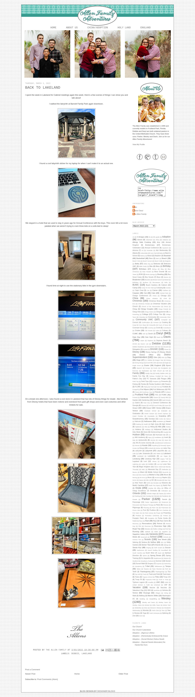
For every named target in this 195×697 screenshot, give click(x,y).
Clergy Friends (163, 311)
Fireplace (155, 384)
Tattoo (138, 571)
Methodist (165, 472)
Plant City (155, 510)
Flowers (168, 386)
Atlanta (135, 255)
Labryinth (138, 453)
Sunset (168, 563)
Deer (158, 349)
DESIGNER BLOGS (106, 692)
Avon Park (153, 255)
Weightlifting (153, 601)
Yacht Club (155, 613)
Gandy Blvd (164, 400)
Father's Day (137, 381)
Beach (164, 261)
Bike (150, 269)
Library (154, 464)
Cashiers (165, 293)
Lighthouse (164, 464)
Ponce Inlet (136, 512)
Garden (135, 402)
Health (146, 426)
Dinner (166, 352)
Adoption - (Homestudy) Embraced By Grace (150, 638)
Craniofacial (167, 330)
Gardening (145, 402)
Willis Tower (156, 607)
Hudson (136, 437)
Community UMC (144, 322)
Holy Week (136, 434)
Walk (134, 598)
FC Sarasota (151, 381)
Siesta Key (137, 550)
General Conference (160, 405)
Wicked (147, 607)
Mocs (134, 477)
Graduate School (150, 413)
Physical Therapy (147, 507)
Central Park (164, 295)
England (145, 28)
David (158, 339)
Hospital (165, 434)
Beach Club (136, 263)
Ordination (164, 493)
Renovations (147, 526)
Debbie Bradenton (138, 349)
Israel (166, 440)
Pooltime (153, 512)
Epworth (139, 370)
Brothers (145, 285)
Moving (135, 480)
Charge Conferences (140, 298)
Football (165, 389)
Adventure (149, 242)
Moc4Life (165, 474)
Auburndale (144, 255)
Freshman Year (147, 394)
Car (148, 293)
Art (142, 253)
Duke (160, 365)
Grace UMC (137, 410)
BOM (141, 277)
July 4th (135, 445)
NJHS (148, 485)
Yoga (144, 615)
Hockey (168, 429)
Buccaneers (156, 285)
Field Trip (135, 384)
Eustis (155, 370)
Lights (143, 466)
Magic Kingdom (144, 469)
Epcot (168, 368)
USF (165, 587)
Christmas (137, 303)
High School (166, 426)
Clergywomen (161, 314)
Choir (165, 301)
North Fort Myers (154, 488)
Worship (146, 613)
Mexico (135, 474)
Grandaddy (150, 418)
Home (53, 28)
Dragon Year (159, 362)
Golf (150, 408)
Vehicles (165, 593)
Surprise (158, 566)
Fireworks (164, 384)
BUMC (136, 287)
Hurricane (148, 437)
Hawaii (168, 424)
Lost (158, 466)
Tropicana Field (150, 582)
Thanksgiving (145, 574)
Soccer (168, 550)
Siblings (165, 547)
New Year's (139, 485)
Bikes (158, 269)
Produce (138, 518)
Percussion (136, 507)
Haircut (168, 421)
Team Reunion (157, 571)
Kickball (150, 450)
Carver (155, 293)
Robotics (147, 531)
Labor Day (167, 450)
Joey (159, 442)
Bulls (166, 285)
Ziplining (165, 615)
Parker (146, 501)
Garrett (155, 402)
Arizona (135, 253)
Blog (162, 271)
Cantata (168, 290)
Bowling (160, 277)
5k (149, 239)
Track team (167, 576)
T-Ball (147, 569)
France (137, 394)
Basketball (140, 261)
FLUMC (138, 389)
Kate (135, 209)
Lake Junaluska (144, 456)
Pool (144, 512)
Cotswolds (152, 327)
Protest (165, 518)
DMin (155, 360)
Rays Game (164, 523)
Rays (155, 523)
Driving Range (139, 365)
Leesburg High (150, 461)
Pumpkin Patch (138, 521)
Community (152, 319)
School (153, 539)
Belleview (157, 266)
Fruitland (168, 394)
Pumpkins (151, 521)
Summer (159, 563)
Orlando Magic (151, 496)
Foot (158, 389)
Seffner (153, 545)
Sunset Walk (140, 566)
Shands (158, 547)
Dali (144, 336)
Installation (157, 440)
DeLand (165, 349)
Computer (164, 322)
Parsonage (136, 504)
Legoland (136, 464)
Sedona (144, 545)
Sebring (135, 545)
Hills (159, 429)
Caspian (136, 295)
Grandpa (152, 421)
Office (159, 490)
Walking (142, 598)
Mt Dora (142, 480)
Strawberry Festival (147, 563)
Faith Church (157, 373)
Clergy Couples (147, 311)
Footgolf (135, 392)
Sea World (162, 542)
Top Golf (137, 576)
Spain (159, 555)
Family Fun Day (139, 378)
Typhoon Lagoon (139, 585)
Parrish (164, 502)
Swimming (167, 566)
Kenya (142, 450)
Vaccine (152, 590)
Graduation (136, 416)
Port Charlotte (163, 512)
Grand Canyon (149, 416)
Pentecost (165, 504)
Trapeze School (147, 579)
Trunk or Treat (163, 582)
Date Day (136, 339)
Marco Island (158, 469)
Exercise (135, 373)
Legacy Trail (164, 461)
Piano (158, 507)
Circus (166, 309)
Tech (166, 571)
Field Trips (145, 384)
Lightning (135, 466)
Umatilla (150, 585)
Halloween (148, 424)
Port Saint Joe (137, 515)
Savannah (144, 539)
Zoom (141, 618)
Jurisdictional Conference (163, 445)
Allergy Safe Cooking (142, 245)
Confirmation (146, 325)
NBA (147, 482)
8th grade (156, 239)
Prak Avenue (149, 515)
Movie (166, 477)
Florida (143, 386)
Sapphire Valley (139, 536)
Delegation (136, 352)
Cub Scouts (148, 333)
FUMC (164, 397)
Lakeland (87, 654)
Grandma (162, 418)
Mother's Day (154, 477)
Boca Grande (159, 274)
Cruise (137, 333)
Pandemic (165, 498)
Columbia (142, 319)
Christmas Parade (144, 306)
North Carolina (138, 488)
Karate (144, 448)
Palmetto (156, 498)
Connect (156, 325)
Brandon (147, 282)
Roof (166, 531)
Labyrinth (148, 453)
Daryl (159, 335)
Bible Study (143, 269)
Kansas (137, 448)
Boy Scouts (149, 279)
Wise (145, 610)
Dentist (145, 352)
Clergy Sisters (149, 314)
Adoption (166, 239)
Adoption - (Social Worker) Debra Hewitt (148, 641)
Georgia (135, 408)
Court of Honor (163, 327)
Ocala (138, 490)
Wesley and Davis (148, 605)
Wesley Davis (163, 605)
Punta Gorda (163, 521)
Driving (168, 362)
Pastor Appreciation (151, 504)
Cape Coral (139, 293)
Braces (166, 279)
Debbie (75, 654)
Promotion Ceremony (152, 518)
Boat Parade (146, 274)
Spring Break (155, 558)
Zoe (134, 618)
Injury (150, 440)
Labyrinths (160, 453)
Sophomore (140, 552)
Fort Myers (144, 392)
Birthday (167, 268)
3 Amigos (140, 239)
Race (141, 523)
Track (144, 576)
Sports (145, 558)
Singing (148, 550)
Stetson (166, 561)
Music (150, 480)
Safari (156, 534)
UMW (166, 585)
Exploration (145, 373)
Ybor (163, 613)
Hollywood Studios (161, 432)
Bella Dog (147, 266)
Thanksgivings (160, 574)
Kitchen (158, 450)
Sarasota (153, 536)
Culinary (165, 333)
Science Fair (137, 542)
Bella (137, 266)
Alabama (165, 242)
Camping (159, 290)
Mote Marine (143, 477)
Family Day (149, 376)
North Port (167, 488)
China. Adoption (152, 301)
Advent (139, 242)
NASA (134, 482)
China (135, 300)
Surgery (150, 566)
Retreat (159, 526)
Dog (169, 360)
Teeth (134, 574)
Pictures (165, 507)
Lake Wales (157, 456)
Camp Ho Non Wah (148, 290)
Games (155, 400)
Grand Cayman (163, 416)
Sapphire (165, 534)
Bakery (142, 258)
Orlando (136, 495)
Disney (136, 354)
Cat (145, 295)
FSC (156, 397)
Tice (169, 574)
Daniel (150, 336)
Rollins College (158, 531)
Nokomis (165, 485)
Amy (158, 245)
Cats (153, 295)
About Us (72, 28)
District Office (146, 357)
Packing (137, 498)
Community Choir (165, 319)
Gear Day (146, 405)
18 (133, 239)
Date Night (149, 339)
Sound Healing (153, 552)
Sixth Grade (158, 550)
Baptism (158, 258)
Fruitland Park (142, 397)
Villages (157, 595)
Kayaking (155, 448)
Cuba (157, 333)
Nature (141, 482)
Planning (146, 510)
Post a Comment (32, 670)
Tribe (157, 579)
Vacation (137, 590)
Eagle (166, 365)
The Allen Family (57, 651)
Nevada (159, 482)
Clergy (135, 311)
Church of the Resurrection (151, 309)
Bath (157, 261)
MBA (143, 472)
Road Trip (136, 531)
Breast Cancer (157, 282)
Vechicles (157, 593)
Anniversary (150, 247)
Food (152, 389)
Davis (167, 339)
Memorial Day (153, 472)
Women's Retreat (155, 610)
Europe (147, 370)
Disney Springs (151, 354)
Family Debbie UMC (161, 376)
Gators (137, 405)
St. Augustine (146, 561)
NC (153, 482)
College (145, 317)
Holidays (148, 432)
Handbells (160, 424)
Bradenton (137, 282)
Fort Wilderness (159, 392)
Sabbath (147, 534)
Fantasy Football (155, 378)
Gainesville (144, 400)
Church (135, 309)
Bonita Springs (150, 277)
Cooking (165, 325)
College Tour (157, 317)
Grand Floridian (138, 418)
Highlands (138, 429)
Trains (137, 579)
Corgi (134, 327)
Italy (134, 442)
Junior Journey (146, 445)
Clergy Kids (137, 314)
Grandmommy (138, 421)
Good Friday (158, 408)
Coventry (150, 330)
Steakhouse (157, 561)
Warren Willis (152, 598)
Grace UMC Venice (154, 410)
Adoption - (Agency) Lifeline (143, 635)
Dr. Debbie (148, 362)
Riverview (148, 528)
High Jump (155, 426)
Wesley (166, 600)
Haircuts (138, 424)
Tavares (146, 571)
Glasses (143, 408)
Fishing (135, 386)
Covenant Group (138, 330)
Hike (145, 429)
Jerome (152, 442)
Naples (164, 480)
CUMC (135, 336)
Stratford (135, 563)
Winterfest (138, 610)
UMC (158, 585)
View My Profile (139, 145)
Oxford (168, 496)
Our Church (137, 629)
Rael (147, 523)
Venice (135, 595)
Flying (146, 389)
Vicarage (146, 595)
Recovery (135, 526)
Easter (146, 368)
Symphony (138, 569)
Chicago (164, 298)
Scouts (147, 542)
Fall (167, 373)
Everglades (164, 370)
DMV (163, 360)
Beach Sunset (147, 263)
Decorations (151, 349)
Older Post (123, 674)
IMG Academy (140, 440)
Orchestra (153, 493)
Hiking (152, 429)
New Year (168, 482)
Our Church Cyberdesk (142, 632)
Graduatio (164, 413)
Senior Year (146, 547)
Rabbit (135, 523)
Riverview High (160, 528)
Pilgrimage (136, 510)
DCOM (135, 346)
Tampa (168, 569)
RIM (139, 528)
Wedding (142, 601)
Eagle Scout (137, 368)
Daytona (150, 343)
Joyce (166, 442)
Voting (166, 595)
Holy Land (124, 28)
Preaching (167, 515)
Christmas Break (155, 303)
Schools (165, 539)
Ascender (149, 253)
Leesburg (136, 461)
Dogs (138, 362)
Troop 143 (167, 579)
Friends (158, 394)
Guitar (161, 421)
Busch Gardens (152, 287)
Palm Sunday (146, 498)
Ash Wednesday (162, 253)
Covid (158, 330)
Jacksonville (142, 442)
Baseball (167, 258)
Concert (135, 325)
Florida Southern (155, 386)
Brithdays (135, 285)
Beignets (168, 263)
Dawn (142, 343)
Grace (166, 408)
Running (136, 534)
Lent (145, 464)
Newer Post (30, 674)
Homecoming (155, 434)
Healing (138, 426)
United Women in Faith (141, 587)
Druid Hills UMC (151, 365)
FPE (169, 392)
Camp (135, 290)
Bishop (154, 271)
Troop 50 (138, 582)
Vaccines (164, 590)
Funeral (135, 400)
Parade (135, 502)
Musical (157, 480)
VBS (149, 593)
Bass (151, 261)
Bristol (166, 282)
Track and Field (154, 576)
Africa (157, 242)
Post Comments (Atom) (47, 680)
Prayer (158, 515)
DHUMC (154, 351)
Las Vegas (164, 458)
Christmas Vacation (160, 306)
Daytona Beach (162, 343)
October (150, 490)
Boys (158, 279)
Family (136, 375)
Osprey (161, 496)
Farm (166, 378)
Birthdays (142, 271)
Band (149, 258)
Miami (142, 474)
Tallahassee (158, 569)
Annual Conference (152, 250)
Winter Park (167, 607)
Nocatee (156, 485)
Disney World (165, 354)
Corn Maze (142, 327)
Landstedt (140, 458)
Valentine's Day (138, 593)
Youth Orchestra (154, 615)
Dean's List (144, 346)
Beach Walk (158, 263)
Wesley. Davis (137, 607)
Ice (170, 437)
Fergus (163, 381)
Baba (161, 255)
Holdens (138, 432)
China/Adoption (97, 28)
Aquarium (165, 250)
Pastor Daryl (138, 213)
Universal (157, 587)
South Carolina (137, 555)
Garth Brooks (166, 402)
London (151, 466)
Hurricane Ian (160, 437)
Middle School (153, 474)
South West (150, 555)
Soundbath (164, 552)
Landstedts (151, 458)
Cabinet (164, 287)
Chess (154, 298)
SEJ (162, 545)
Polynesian (164, 510)
